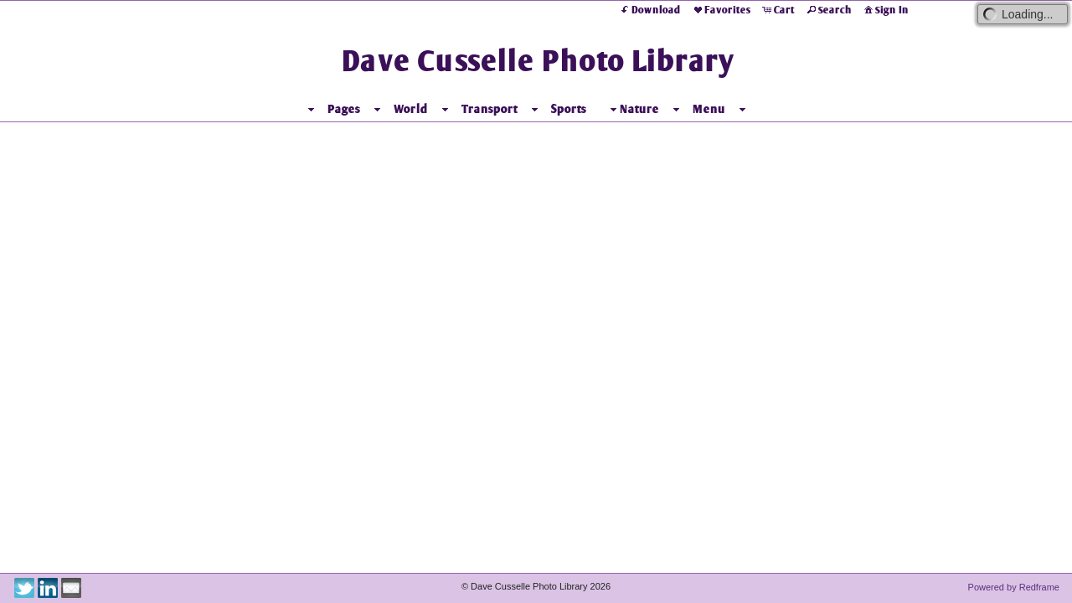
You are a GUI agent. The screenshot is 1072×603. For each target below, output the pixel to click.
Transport (489, 109)
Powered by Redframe (1013, 587)
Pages (343, 109)
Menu (709, 109)
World (411, 109)
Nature (632, 109)
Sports (568, 109)
